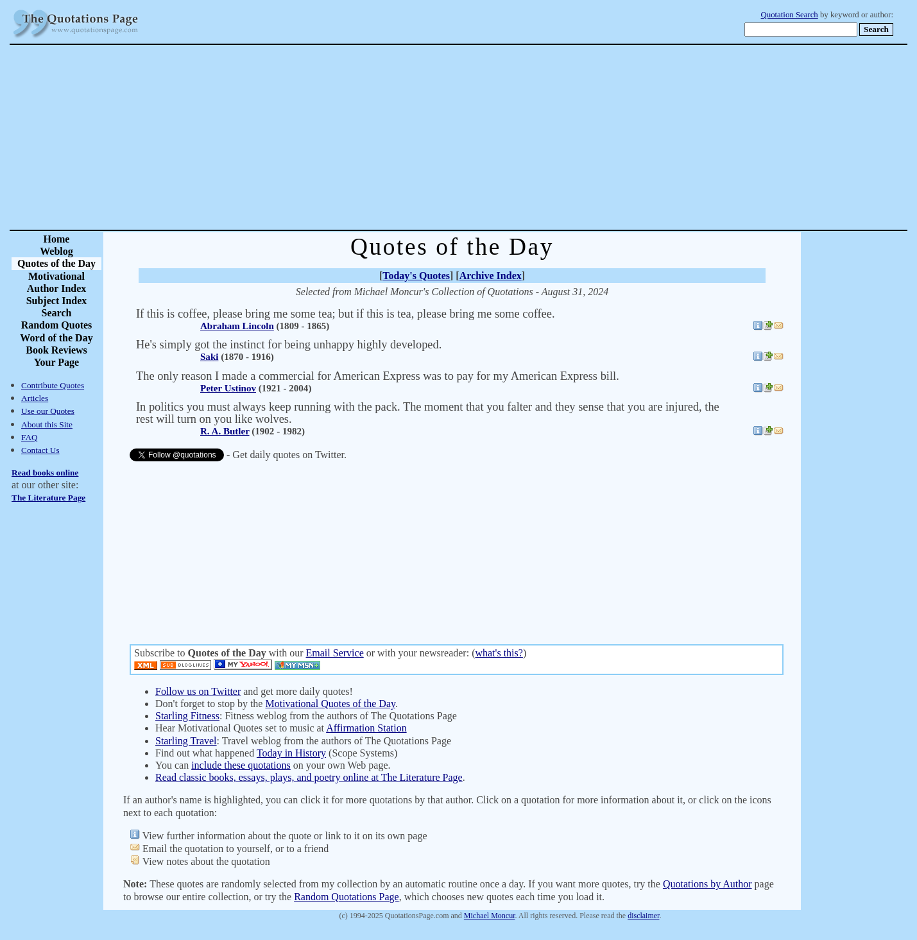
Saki (209, 357)
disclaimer (643, 915)
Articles (34, 398)
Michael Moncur (489, 915)
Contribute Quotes (52, 385)
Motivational (56, 276)
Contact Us (40, 450)
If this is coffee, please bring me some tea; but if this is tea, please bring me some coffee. (345, 313)
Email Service (335, 652)
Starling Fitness (187, 715)
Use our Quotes (47, 411)
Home (57, 239)
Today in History (291, 753)
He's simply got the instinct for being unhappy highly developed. (288, 344)
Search (57, 312)
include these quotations (241, 765)
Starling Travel (186, 740)
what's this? (498, 652)
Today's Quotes (416, 275)
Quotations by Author (707, 883)
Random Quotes (56, 325)
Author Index (57, 288)
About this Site (47, 424)
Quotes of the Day (56, 263)
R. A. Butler (225, 431)
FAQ (29, 437)
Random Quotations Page (346, 896)
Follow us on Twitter (198, 691)
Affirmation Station (366, 727)
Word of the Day (56, 337)
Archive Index (490, 275)
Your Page (56, 362)
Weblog (56, 251)
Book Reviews (56, 350)
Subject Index (56, 300)
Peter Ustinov (228, 388)
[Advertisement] (504, 137)
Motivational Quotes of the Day (330, 703)
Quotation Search (789, 14)
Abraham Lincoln (237, 326)
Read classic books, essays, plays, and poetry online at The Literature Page (309, 777)
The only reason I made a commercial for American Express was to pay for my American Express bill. (377, 376)
